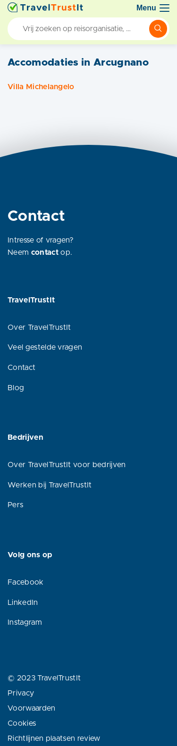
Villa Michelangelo (41, 87)
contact (45, 252)
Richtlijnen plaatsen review (54, 738)
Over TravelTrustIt (39, 327)
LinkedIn (23, 602)
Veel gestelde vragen (45, 347)
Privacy (21, 693)
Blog (16, 388)
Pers (15, 505)
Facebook (26, 582)
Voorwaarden (32, 708)
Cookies (22, 723)
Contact (21, 367)
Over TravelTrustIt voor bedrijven (67, 465)
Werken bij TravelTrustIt (50, 485)
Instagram (25, 622)
